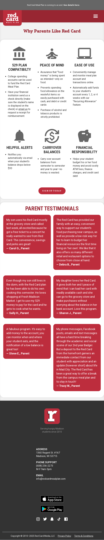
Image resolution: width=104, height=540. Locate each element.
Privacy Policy (64, 536)
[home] (12, 16)
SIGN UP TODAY (52, 191)
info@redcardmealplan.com (51, 477)
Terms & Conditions (83, 536)
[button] (95, 16)
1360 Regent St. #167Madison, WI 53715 (48, 453)
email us (23, 109)
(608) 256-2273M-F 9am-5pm (46, 466)
